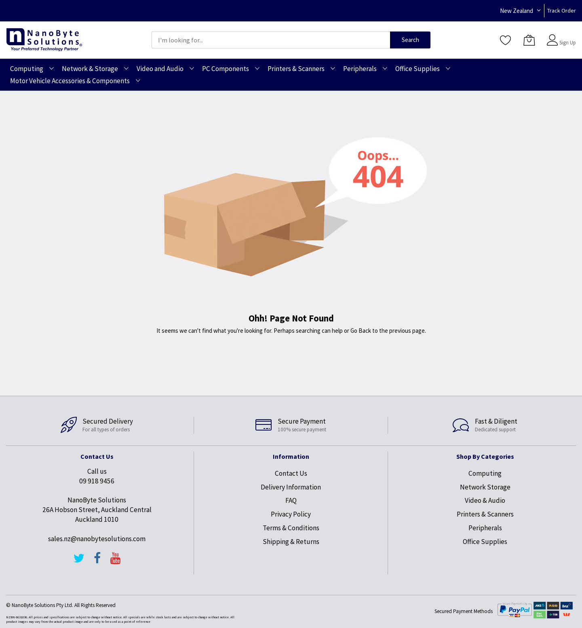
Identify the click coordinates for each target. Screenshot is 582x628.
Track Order (561, 10)
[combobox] (271, 40)
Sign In (566, 36)
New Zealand (516, 11)
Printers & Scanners (485, 514)
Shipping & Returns (291, 541)
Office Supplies (485, 541)
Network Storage (485, 487)
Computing (485, 473)
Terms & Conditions (291, 527)
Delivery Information (291, 487)
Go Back (360, 330)
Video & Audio (485, 500)
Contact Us (291, 473)
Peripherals (485, 527)
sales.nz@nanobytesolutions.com (97, 538)
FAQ (291, 500)
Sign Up (567, 42)
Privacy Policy (291, 514)
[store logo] (44, 40)
